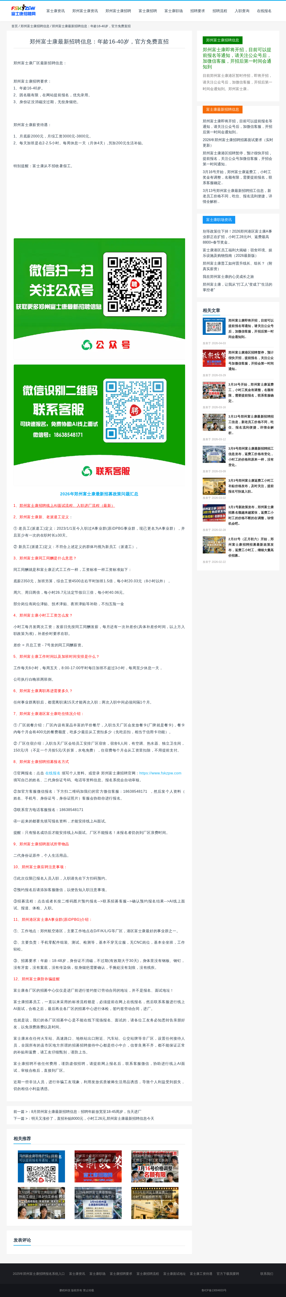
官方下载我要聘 (228, 1274)
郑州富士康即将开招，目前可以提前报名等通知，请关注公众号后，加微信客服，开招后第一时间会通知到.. (237, 126)
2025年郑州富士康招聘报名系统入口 (39, 1274)
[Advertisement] (99, 206)
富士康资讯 (55, 11)
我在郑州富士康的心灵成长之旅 (228, 277)
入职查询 (242, 11)
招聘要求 (197, 11)
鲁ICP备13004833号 (214, 1290)
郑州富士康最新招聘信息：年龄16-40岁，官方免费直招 (99, 41)
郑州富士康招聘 (118, 11)
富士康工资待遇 (201, 1274)
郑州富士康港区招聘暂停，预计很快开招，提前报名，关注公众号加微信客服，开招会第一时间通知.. (237, 158)
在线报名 (264, 11)
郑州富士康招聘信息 (35, 26)
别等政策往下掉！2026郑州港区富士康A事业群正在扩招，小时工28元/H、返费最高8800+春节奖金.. (237, 236)
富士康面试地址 (174, 1274)
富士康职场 (174, 11)
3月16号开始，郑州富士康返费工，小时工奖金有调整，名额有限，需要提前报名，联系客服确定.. (237, 177)
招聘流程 (220, 11)
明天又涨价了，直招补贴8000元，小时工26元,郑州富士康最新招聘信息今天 (92, 1118)
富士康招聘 (148, 11)
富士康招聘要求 (121, 1274)
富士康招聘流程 (148, 1274)
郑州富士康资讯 (85, 11)
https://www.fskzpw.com (160, 773)
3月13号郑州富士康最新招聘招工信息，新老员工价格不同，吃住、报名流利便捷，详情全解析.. (237, 196)
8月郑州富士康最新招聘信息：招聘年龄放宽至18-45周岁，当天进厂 (86, 1112)
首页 (14, 26)
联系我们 (266, 1274)
